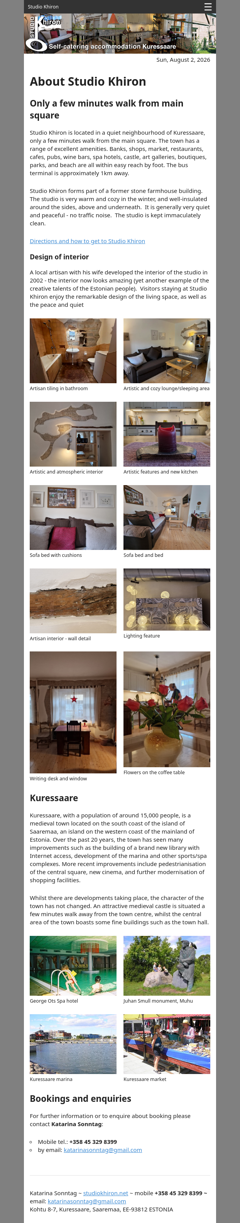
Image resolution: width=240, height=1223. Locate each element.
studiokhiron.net (105, 1193)
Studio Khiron (43, 6)
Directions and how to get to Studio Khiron (87, 241)
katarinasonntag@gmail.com (103, 1150)
